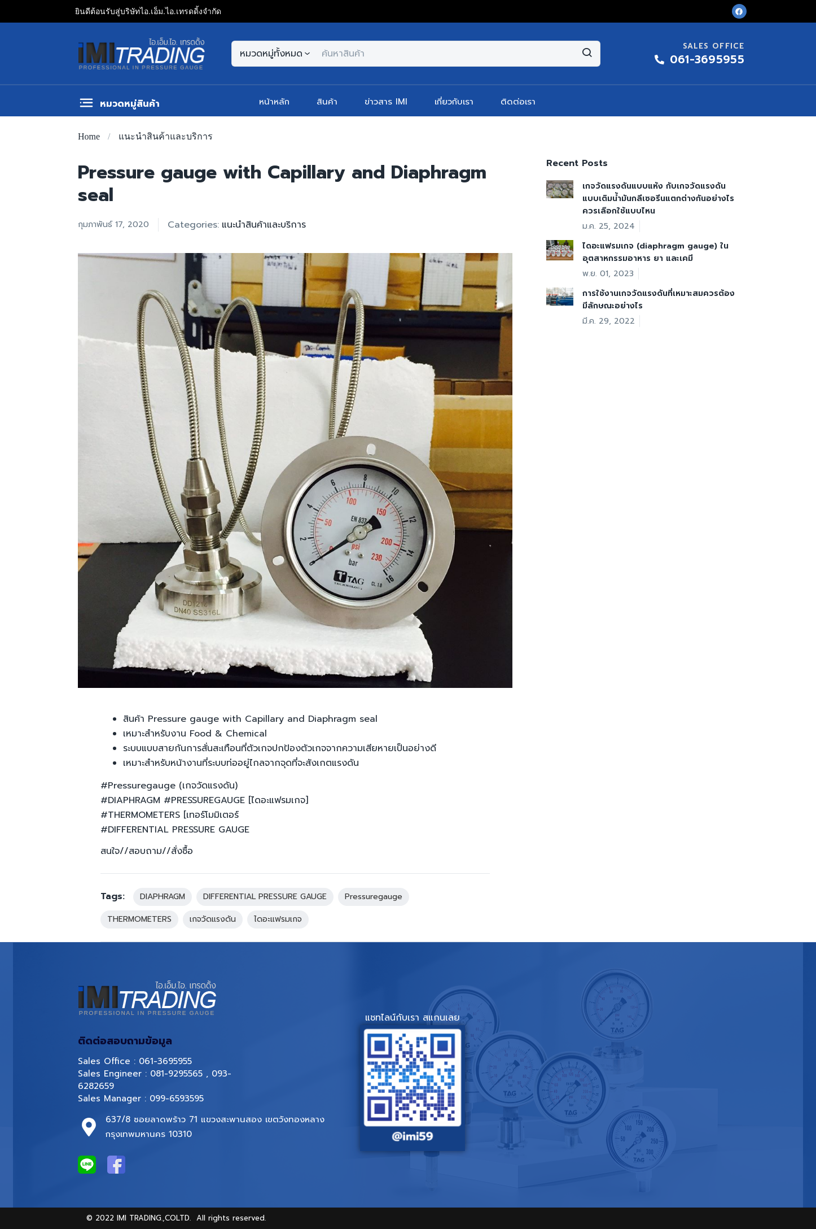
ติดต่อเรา (518, 101)
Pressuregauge (373, 897)
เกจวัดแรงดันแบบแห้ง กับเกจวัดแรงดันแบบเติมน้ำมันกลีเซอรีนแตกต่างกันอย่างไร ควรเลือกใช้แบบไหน (658, 198)
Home (89, 136)
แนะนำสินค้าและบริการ (166, 136)
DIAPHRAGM (162, 897)
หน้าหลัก (274, 101)
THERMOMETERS (139, 919)
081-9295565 (176, 1073)
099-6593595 (178, 1098)
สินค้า (327, 101)
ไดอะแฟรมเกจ (278, 919)
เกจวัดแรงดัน (213, 919)
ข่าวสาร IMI (386, 101)
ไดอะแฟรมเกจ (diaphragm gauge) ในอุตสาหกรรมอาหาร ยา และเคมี (655, 252)
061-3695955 (165, 1061)
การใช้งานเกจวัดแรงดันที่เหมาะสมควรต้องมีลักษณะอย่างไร (658, 299)
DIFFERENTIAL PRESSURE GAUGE (265, 897)
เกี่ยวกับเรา (454, 101)
